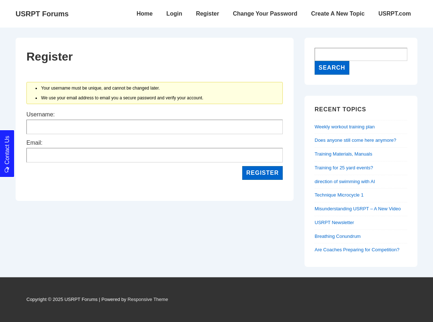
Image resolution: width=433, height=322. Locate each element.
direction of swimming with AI (345, 181)
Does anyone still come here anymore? (355, 140)
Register (207, 14)
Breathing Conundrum (338, 236)
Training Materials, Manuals (343, 154)
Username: (40, 114)
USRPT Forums (42, 14)
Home (144, 14)
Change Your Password (265, 14)
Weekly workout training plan (345, 126)
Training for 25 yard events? (344, 167)
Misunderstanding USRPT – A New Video (358, 208)
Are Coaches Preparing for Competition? (357, 249)
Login (174, 14)
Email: (34, 143)
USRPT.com (394, 14)
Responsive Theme (147, 299)
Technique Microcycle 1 (339, 195)
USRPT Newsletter (334, 222)
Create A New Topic (338, 14)
